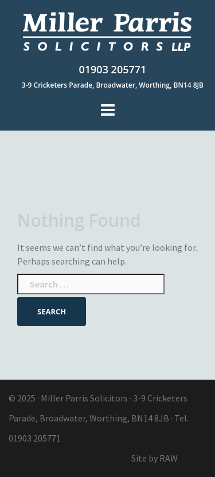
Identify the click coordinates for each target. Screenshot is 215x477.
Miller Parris (64, 398)
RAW (168, 458)
